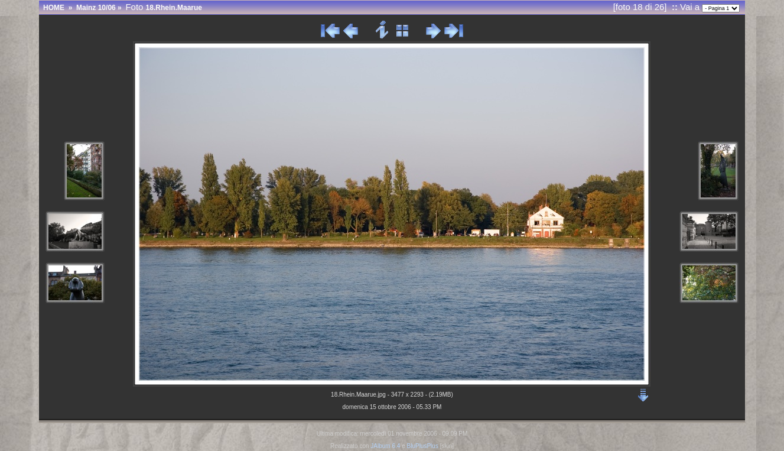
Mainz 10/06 (96, 8)
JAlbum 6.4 (385, 446)
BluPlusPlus (422, 446)
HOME (53, 8)
